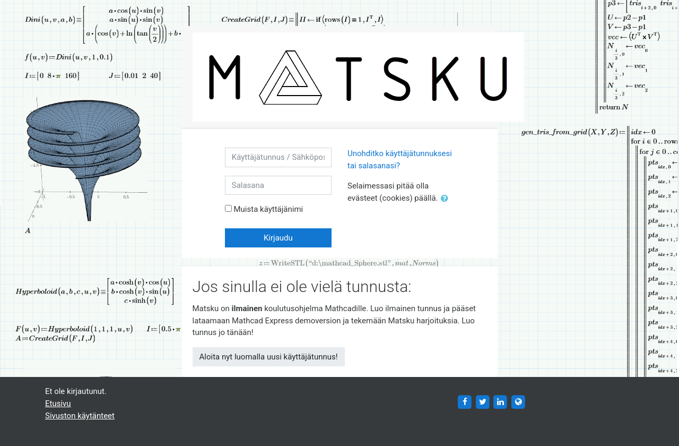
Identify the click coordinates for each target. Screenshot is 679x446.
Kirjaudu (278, 238)
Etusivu (58, 403)
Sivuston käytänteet (80, 416)
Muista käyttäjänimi (268, 209)
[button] (447, 198)
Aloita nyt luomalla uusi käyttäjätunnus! (268, 357)
